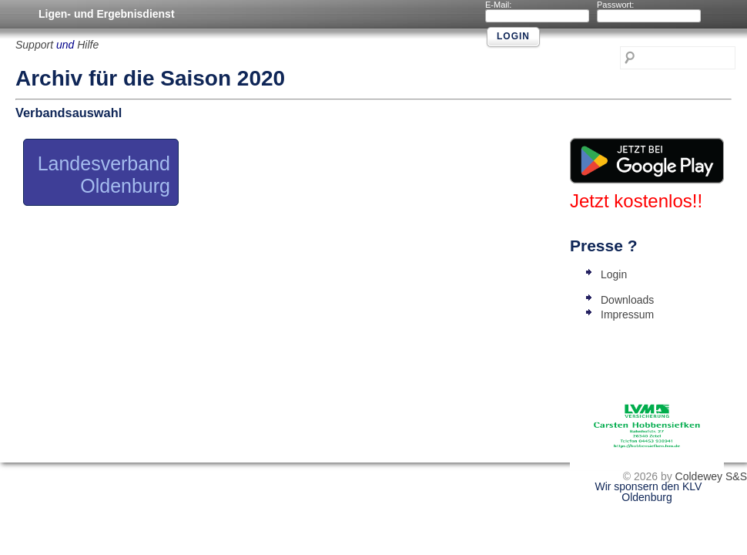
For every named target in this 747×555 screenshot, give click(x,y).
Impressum (627, 314)
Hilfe (88, 45)
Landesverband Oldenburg (104, 175)
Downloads (627, 300)
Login (614, 274)
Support (34, 45)
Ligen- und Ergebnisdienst (107, 14)
